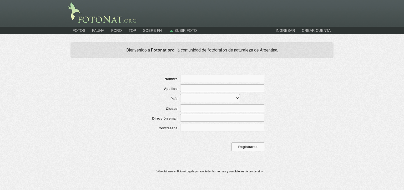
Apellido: (171, 89)
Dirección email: (165, 118)
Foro (116, 30)
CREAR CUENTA (316, 30)
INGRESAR (285, 30)
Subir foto (183, 30)
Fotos (79, 30)
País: (174, 99)
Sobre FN (152, 30)
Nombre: (172, 79)
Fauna (98, 30)
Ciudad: (172, 109)
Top (132, 30)
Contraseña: (169, 128)
